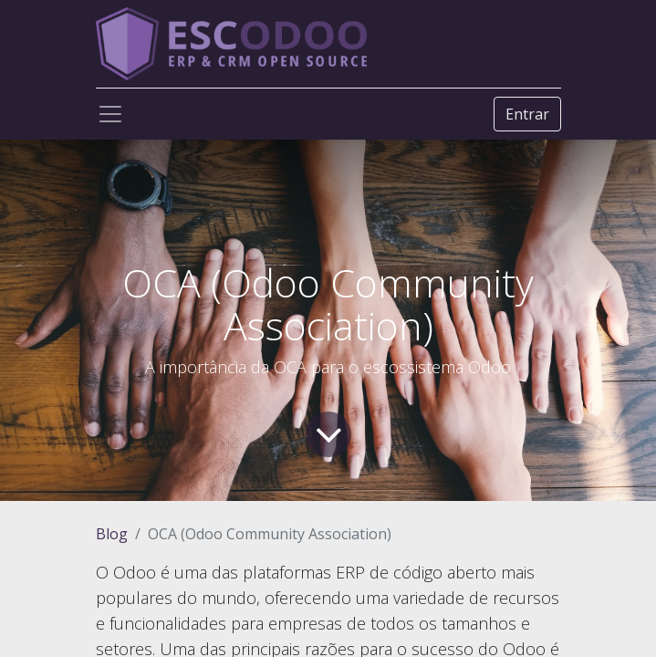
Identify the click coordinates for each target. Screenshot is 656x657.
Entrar (527, 114)
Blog (112, 534)
